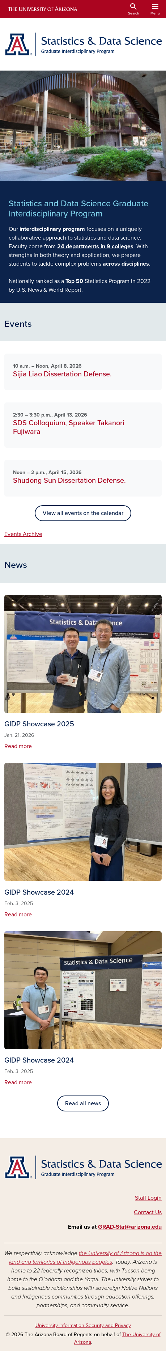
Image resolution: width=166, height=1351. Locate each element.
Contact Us (148, 1212)
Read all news (83, 1103)
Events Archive (23, 534)
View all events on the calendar (83, 513)
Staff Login (148, 1198)
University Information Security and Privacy (83, 1325)
